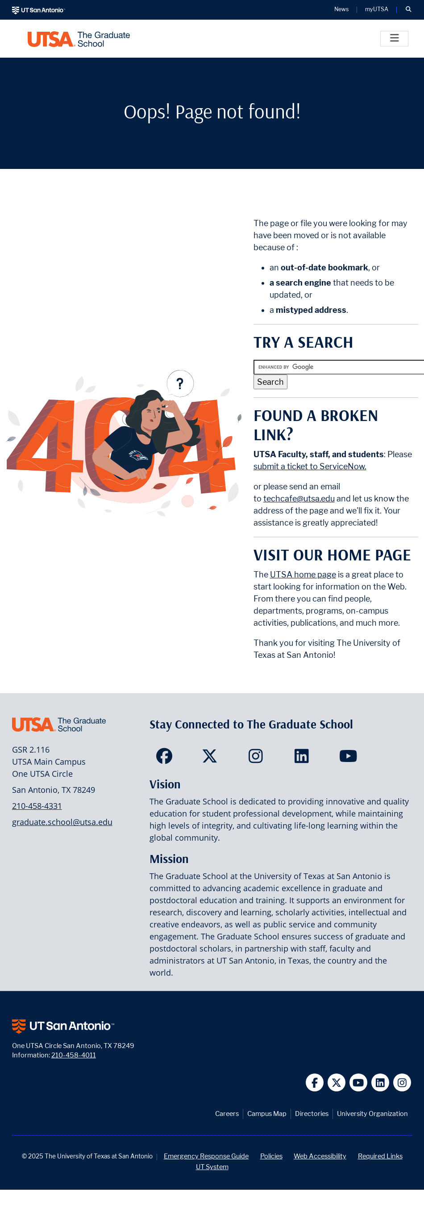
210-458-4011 (73, 1055)
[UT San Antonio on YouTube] (358, 1083)
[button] (408, 10)
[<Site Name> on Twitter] (212, 759)
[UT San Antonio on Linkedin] (380, 1083)
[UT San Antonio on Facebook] (315, 1083)
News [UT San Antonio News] (341, 10)
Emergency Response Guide (206, 1156)
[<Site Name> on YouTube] (349, 759)
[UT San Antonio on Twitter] (337, 1083)
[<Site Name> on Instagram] (258, 759)
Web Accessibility (320, 1156)
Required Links (380, 1156)
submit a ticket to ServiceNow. (310, 466)
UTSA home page (303, 574)
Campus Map (267, 1113)
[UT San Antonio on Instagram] (402, 1083)
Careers (227, 1113)
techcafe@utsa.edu (299, 498)
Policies (271, 1156)
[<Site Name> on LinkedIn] (304, 759)
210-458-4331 (37, 805)
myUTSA (376, 10)
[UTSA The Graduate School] (79, 38)
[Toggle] (394, 38)
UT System (212, 1166)
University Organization (372, 1113)
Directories (311, 1113)
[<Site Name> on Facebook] (166, 759)
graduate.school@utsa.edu (62, 822)
